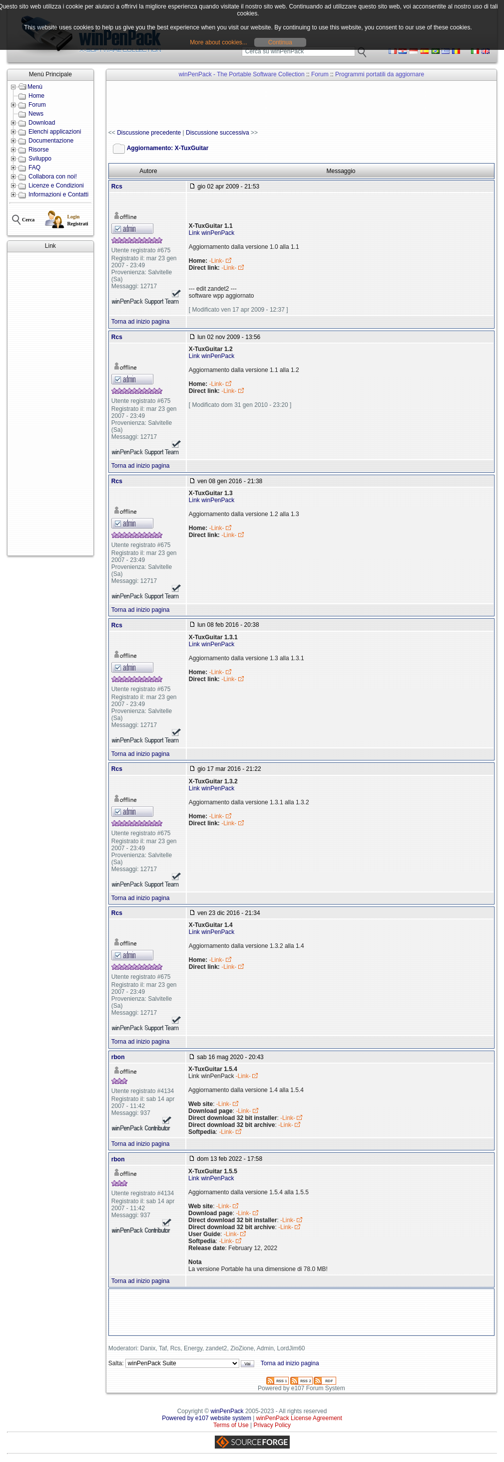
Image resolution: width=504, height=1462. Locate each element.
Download (41, 122)
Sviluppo (39, 158)
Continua (280, 42)
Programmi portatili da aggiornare (379, 74)
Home (36, 95)
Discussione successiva (217, 132)
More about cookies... (218, 42)
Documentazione (50, 140)
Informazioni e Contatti (58, 194)
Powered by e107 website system (206, 1418)
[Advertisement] (50, 403)
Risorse (38, 149)
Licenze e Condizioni (56, 185)
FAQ (34, 167)
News (35, 113)
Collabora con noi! (52, 176)
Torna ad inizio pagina (140, 321)
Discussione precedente (149, 132)
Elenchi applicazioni (54, 131)
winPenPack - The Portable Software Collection (242, 74)
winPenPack (227, 1411)
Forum (37, 104)
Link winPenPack (211, 232)
